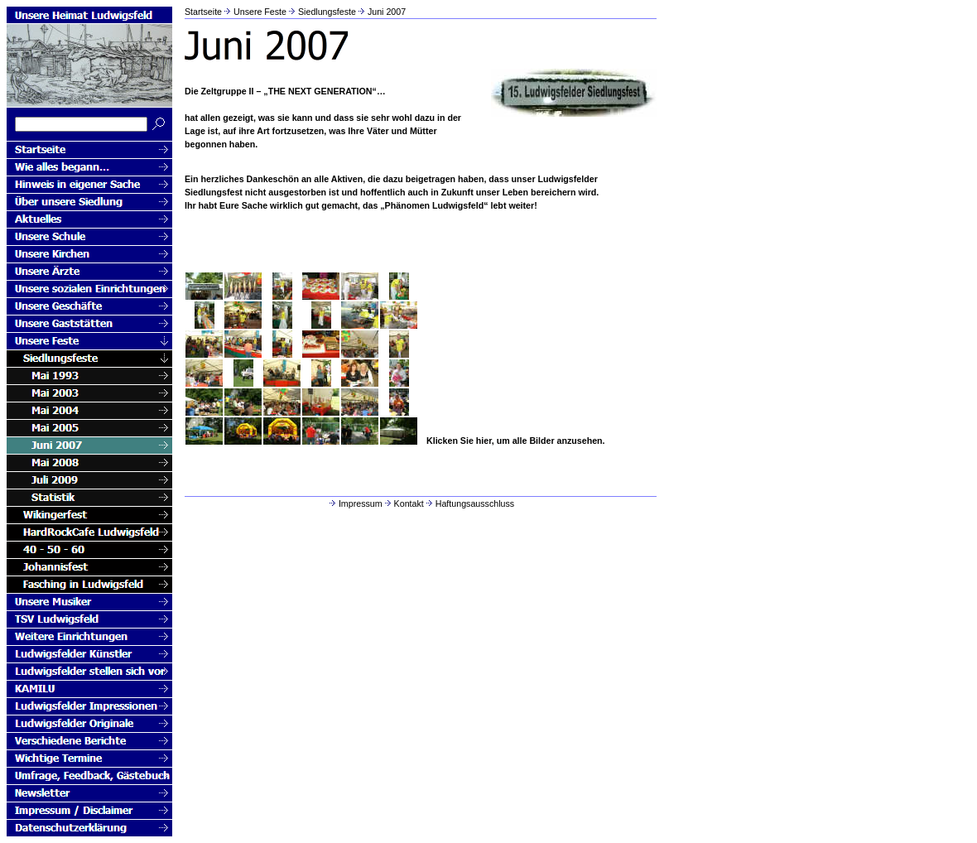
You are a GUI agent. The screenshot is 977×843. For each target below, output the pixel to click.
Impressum (355, 503)
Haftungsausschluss (469, 503)
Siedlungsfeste (327, 12)
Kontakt (403, 503)
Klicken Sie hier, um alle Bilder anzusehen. (515, 441)
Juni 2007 (387, 12)
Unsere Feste (259, 12)
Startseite (203, 12)
